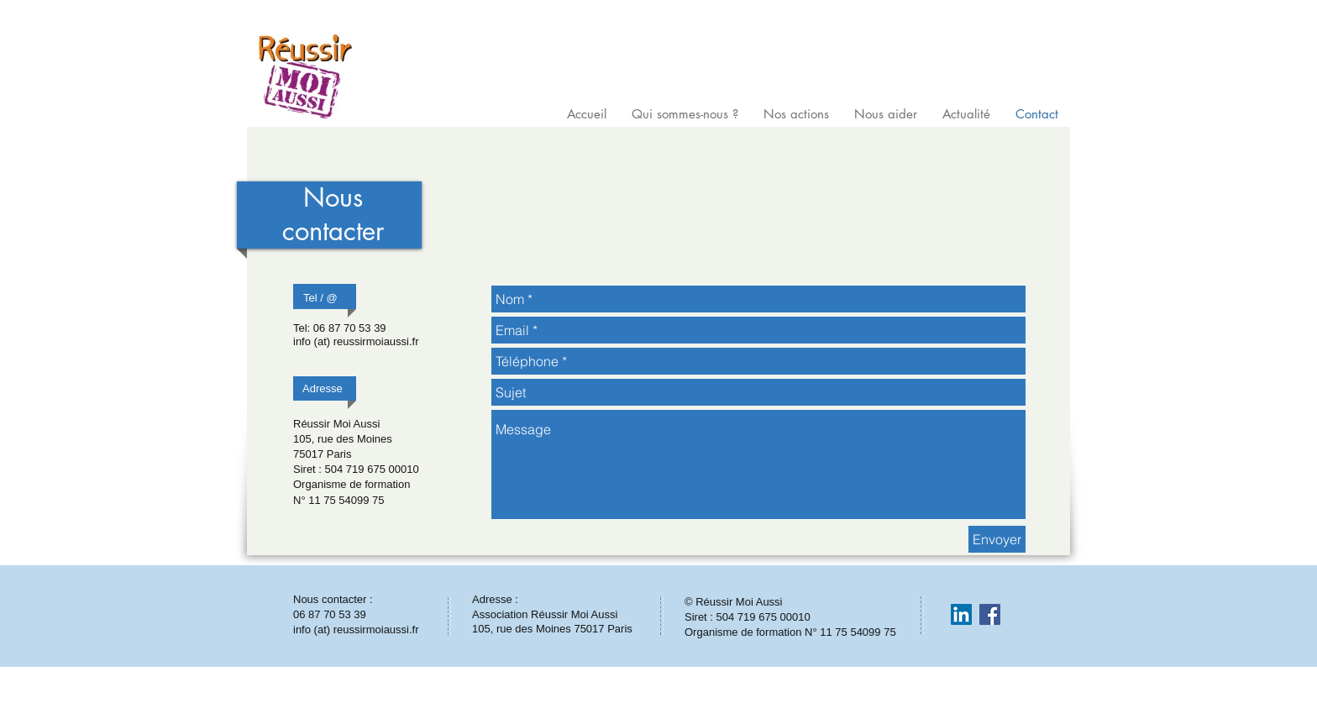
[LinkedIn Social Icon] (961, 614)
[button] (685, 111)
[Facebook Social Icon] (989, 614)
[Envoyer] (997, 539)
